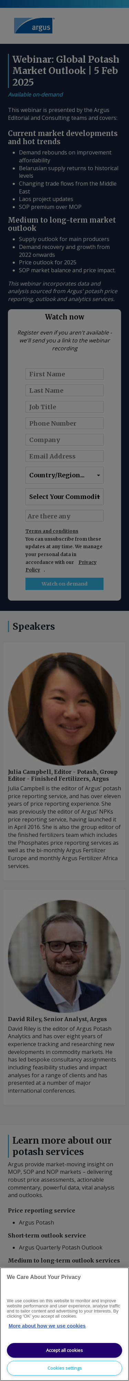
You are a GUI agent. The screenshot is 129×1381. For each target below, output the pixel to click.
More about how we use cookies (47, 1326)
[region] (64, 1324)
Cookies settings (64, 1368)
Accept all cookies (64, 1350)
